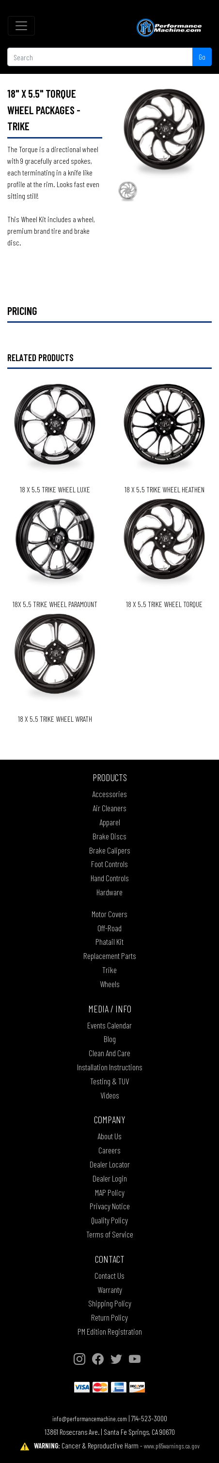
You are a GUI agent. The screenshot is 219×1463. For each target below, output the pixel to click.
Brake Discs (109, 836)
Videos (109, 1095)
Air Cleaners (109, 808)
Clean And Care (109, 1053)
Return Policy (109, 1317)
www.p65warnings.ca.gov (172, 1446)
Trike (109, 970)
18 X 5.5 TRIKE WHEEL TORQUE (164, 604)
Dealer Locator (110, 1164)
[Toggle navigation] (21, 25)
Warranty (109, 1289)
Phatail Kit (109, 941)
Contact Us (109, 1275)
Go (202, 56)
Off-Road (109, 928)
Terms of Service (109, 1234)
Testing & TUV (109, 1081)
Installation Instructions (109, 1067)
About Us (109, 1136)
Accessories (109, 794)
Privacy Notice (110, 1206)
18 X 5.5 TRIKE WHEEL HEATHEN (164, 489)
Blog (110, 1039)
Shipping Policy (109, 1303)
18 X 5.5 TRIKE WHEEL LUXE (55, 489)
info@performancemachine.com (89, 1418)
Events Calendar (109, 1025)
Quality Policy (109, 1220)
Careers (109, 1150)
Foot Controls (109, 864)
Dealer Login (110, 1178)
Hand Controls (110, 878)
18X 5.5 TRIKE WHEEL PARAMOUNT (55, 604)
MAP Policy (110, 1192)
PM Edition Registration (110, 1331)
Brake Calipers (109, 850)
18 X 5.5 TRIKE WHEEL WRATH (55, 718)
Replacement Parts (109, 955)
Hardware (109, 892)
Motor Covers (109, 914)
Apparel (109, 822)
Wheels (110, 984)
